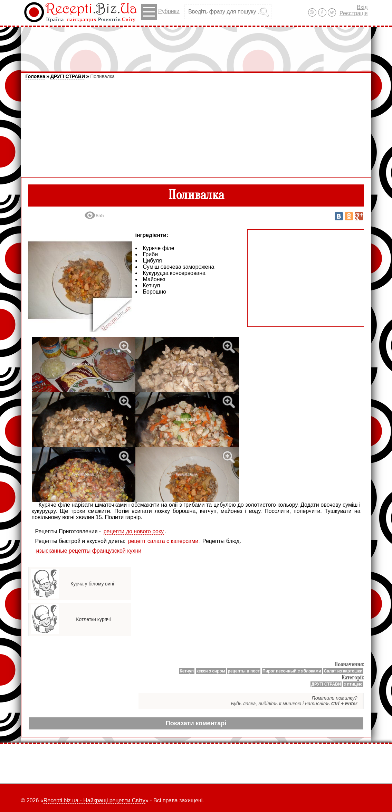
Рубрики (160, 12)
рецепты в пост (244, 671)
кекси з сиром (211, 671)
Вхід (362, 7)
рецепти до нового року (134, 531)
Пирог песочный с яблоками (291, 671)
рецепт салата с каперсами (163, 541)
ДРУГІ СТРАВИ (67, 76)
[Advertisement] (196, 45)
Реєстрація (354, 13)
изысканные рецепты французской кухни (89, 551)
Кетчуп (187, 671)
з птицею (353, 684)
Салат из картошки (343, 671)
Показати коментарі (196, 723)
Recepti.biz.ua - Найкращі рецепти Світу (94, 800)
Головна (36, 76)
